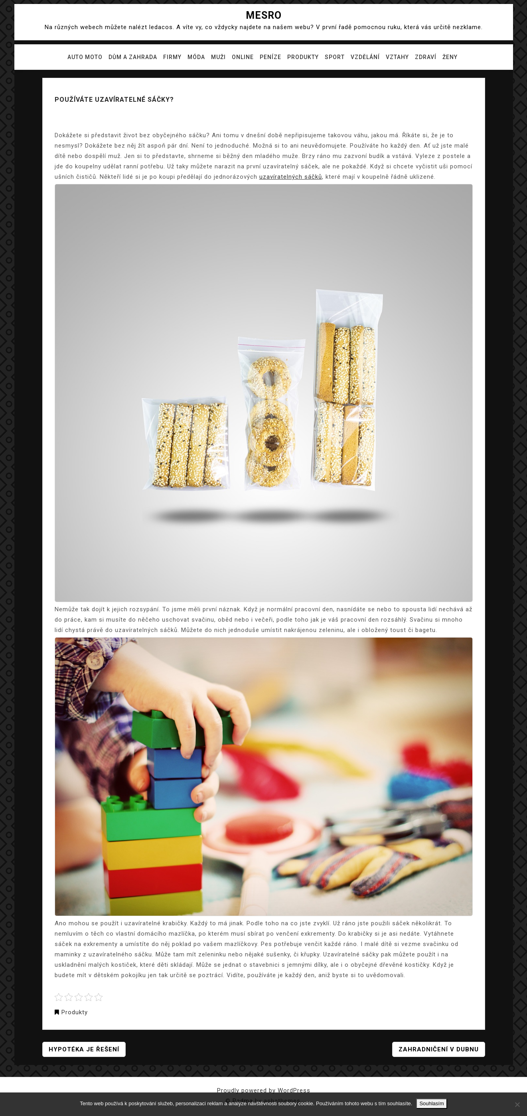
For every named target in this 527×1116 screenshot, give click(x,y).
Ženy (450, 57)
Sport (335, 57)
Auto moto (85, 57)
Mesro (264, 15)
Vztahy (397, 57)
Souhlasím (431, 1103)
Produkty (303, 57)
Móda (196, 57)
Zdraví (425, 57)
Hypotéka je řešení (84, 1049)
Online (243, 57)
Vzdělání (365, 57)
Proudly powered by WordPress (263, 1090)
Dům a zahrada (133, 57)
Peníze (270, 57)
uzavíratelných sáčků (290, 176)
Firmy (172, 57)
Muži (218, 57)
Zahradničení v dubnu (439, 1049)
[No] (517, 1104)
